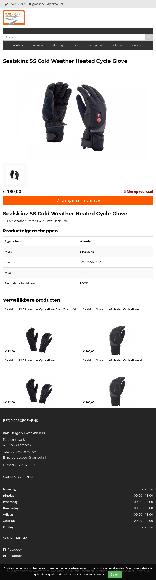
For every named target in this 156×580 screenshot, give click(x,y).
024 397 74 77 (26, 452)
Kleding (57, 45)
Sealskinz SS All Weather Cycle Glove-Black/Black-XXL (41, 309)
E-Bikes (18, 45)
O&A (76, 45)
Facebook (12, 549)
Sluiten (114, 574)
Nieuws (118, 45)
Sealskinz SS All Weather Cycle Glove (30, 360)
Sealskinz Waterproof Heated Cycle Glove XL (113, 360)
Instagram (13, 556)
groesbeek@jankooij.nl (30, 457)
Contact (137, 45)
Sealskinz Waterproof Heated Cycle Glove (111, 309)
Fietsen (38, 45)
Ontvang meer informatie (78, 200)
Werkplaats (95, 45)
